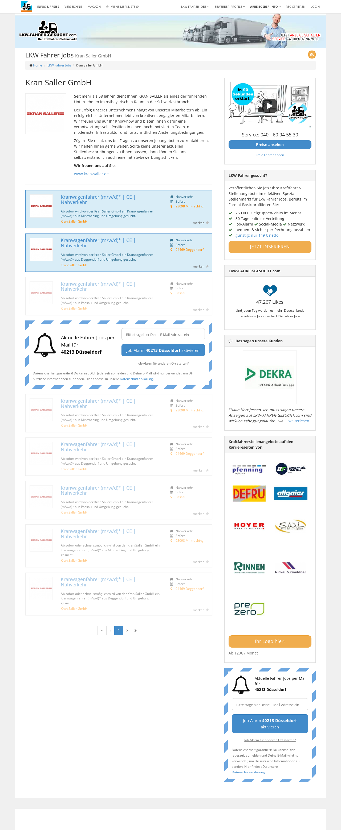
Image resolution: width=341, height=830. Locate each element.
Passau (181, 293)
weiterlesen (299, 420)
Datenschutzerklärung (136, 379)
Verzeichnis (73, 7)
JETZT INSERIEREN (270, 246)
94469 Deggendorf (190, 249)
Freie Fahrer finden (270, 155)
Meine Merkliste (122, 7)
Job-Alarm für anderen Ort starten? (163, 363)
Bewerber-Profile (229, 7)
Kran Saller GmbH (74, 221)
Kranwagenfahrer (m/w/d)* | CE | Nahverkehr (98, 199)
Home (37, 65)
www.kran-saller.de (91, 173)
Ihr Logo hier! (270, 641)
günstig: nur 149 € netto (257, 235)
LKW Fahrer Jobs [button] (195, 7)
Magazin (94, 7)
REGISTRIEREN (295, 7)
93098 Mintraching (190, 206)
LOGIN (315, 7)
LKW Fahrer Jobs (59, 65)
